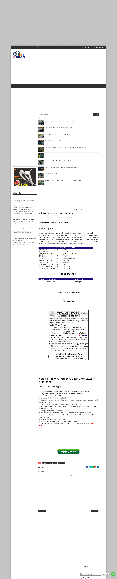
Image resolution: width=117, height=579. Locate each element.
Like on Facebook (92, 236)
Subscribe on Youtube (92, 250)
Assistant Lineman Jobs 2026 (20, 222)
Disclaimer (57, 47)
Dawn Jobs (45, 203)
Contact (27, 47)
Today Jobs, (70, 215)
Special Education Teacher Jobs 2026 (22, 191)
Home (15, 47)
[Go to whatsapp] (113, 574)
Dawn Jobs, (58, 215)
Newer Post (42, 539)
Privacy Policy (35, 47)
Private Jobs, (64, 215)
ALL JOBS (64, 47)
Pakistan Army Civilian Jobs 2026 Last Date (58, 154)
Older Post (74, 539)
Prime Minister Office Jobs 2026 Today (57, 127)
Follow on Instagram (92, 246)
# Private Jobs (53, 490)
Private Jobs (53, 203)
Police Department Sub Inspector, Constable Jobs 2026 (62, 160)
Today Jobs (60, 203)
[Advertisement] (49, 11)
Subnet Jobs (26, 548)
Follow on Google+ (92, 243)
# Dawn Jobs (45, 490)
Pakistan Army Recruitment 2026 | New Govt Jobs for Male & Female (96, 288)
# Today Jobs (61, 490)
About (21, 47)
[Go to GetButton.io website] (113, 577)
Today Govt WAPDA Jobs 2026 (54, 134)
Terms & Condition (47, 47)
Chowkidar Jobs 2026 (52, 167)
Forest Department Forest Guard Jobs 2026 (24, 212)
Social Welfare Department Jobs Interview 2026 (60, 114)
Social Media (72, 47)
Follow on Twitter (92, 240)
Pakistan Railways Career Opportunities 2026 (59, 121)
